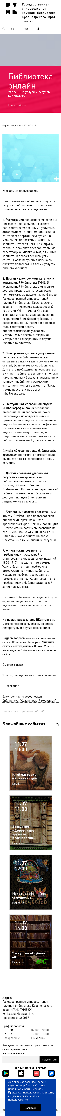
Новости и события (17, 105)
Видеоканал (10, 686)
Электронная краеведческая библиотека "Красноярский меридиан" (29, 698)
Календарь (57, 724)
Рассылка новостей (13, 1053)
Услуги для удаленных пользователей (29, 675)
